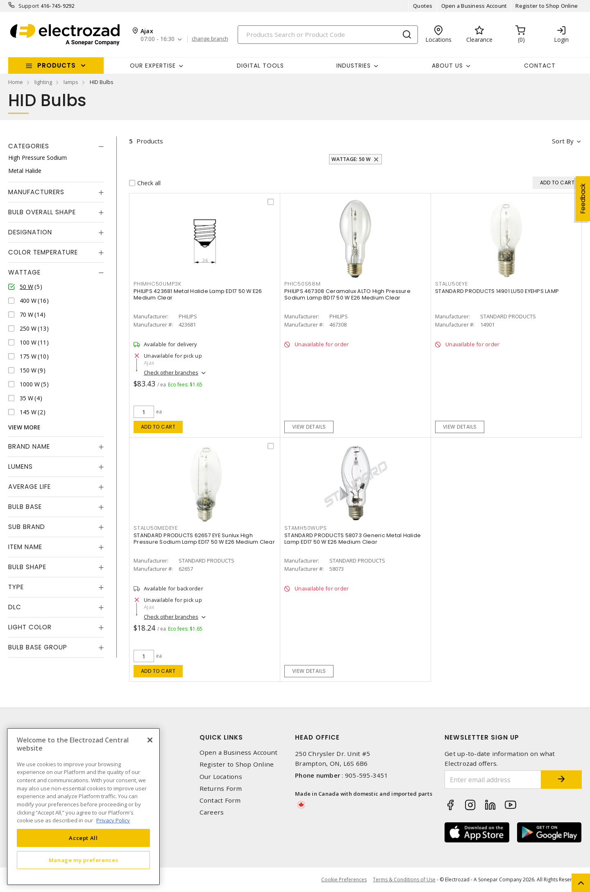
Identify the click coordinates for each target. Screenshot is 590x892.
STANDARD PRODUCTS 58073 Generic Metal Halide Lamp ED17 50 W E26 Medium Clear (352, 538)
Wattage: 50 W (350, 159)
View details (309, 426)
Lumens (20, 466)
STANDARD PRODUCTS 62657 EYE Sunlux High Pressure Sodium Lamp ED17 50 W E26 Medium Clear (204, 538)
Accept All (83, 838)
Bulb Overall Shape (42, 212)
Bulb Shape (27, 567)
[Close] (150, 740)
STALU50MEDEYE (156, 527)
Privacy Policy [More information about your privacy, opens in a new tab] (113, 820)
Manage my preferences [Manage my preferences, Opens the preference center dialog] (83, 860)
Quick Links (221, 737)
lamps (71, 82)
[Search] (328, 34)
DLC (14, 607)
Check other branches (171, 372)
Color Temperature (43, 252)
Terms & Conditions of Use (404, 879)
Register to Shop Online (546, 5)
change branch (210, 39)
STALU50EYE (451, 283)
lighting (43, 82)
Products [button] (56, 65)
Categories (28, 146)
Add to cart (158, 426)
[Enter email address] (493, 779)
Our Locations (221, 777)
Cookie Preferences (344, 879)
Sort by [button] (563, 141)
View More (24, 427)
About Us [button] (447, 65)
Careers (212, 812)
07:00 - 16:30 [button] (158, 39)
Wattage (24, 272)
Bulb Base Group (37, 647)
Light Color (30, 627)
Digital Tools (260, 65)
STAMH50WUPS (305, 527)
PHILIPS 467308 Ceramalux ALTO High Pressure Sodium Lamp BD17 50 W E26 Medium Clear (347, 294)
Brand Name (29, 446)
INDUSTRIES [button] (353, 65)
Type (16, 587)
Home (15, 82)
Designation (30, 232)
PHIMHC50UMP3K (158, 283)
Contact (540, 65)
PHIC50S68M (302, 283)
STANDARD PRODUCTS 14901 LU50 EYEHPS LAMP (497, 291)
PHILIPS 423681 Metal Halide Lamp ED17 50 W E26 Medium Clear (198, 294)
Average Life (29, 486)
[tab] (56, 146)
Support (28, 5)
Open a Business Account (474, 5)
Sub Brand (26, 526)
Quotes (423, 5)
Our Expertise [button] (153, 65)
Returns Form (221, 788)
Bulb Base (25, 506)
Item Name (25, 546)
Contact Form (220, 800)
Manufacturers (36, 192)
